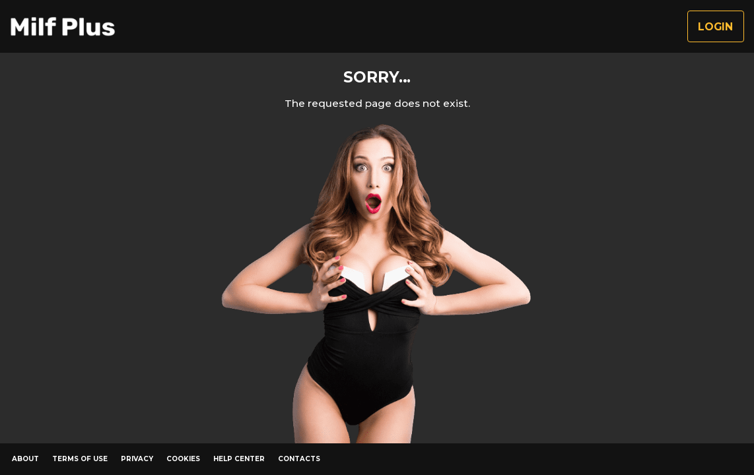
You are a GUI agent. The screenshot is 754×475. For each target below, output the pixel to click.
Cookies (183, 459)
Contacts (299, 459)
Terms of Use (80, 459)
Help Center (239, 459)
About (25, 459)
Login (715, 26)
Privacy (137, 459)
